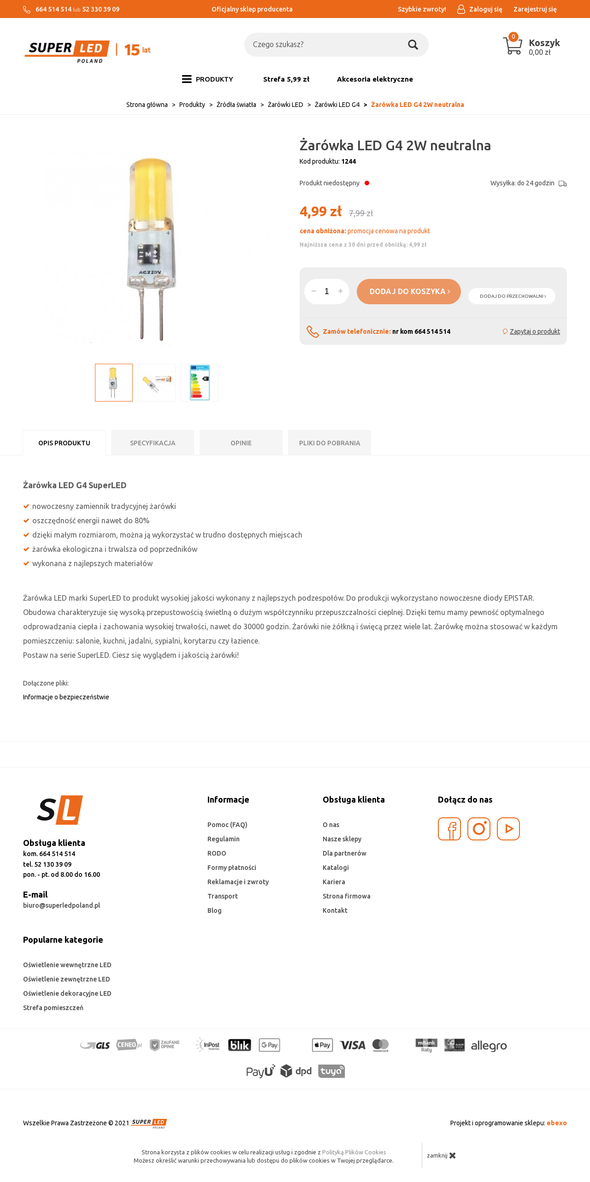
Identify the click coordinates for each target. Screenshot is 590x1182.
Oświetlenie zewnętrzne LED (66, 979)
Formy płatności (231, 867)
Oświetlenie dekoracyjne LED (67, 993)
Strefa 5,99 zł (286, 79)
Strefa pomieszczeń (53, 1007)
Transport (222, 896)
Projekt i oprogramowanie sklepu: (508, 1123)
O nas (331, 824)
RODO (216, 853)
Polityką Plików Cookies (354, 1152)
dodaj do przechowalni (513, 296)
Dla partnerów (344, 853)
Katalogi (336, 867)
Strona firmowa (347, 896)
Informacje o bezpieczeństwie (66, 697)
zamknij (441, 1155)
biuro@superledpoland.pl (61, 905)
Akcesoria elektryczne (375, 79)
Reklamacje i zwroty (238, 882)
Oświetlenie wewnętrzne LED (67, 965)
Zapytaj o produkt (535, 331)
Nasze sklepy (342, 839)
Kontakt (335, 910)
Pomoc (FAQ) (227, 824)
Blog (214, 910)
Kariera (334, 882)
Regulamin (223, 839)
